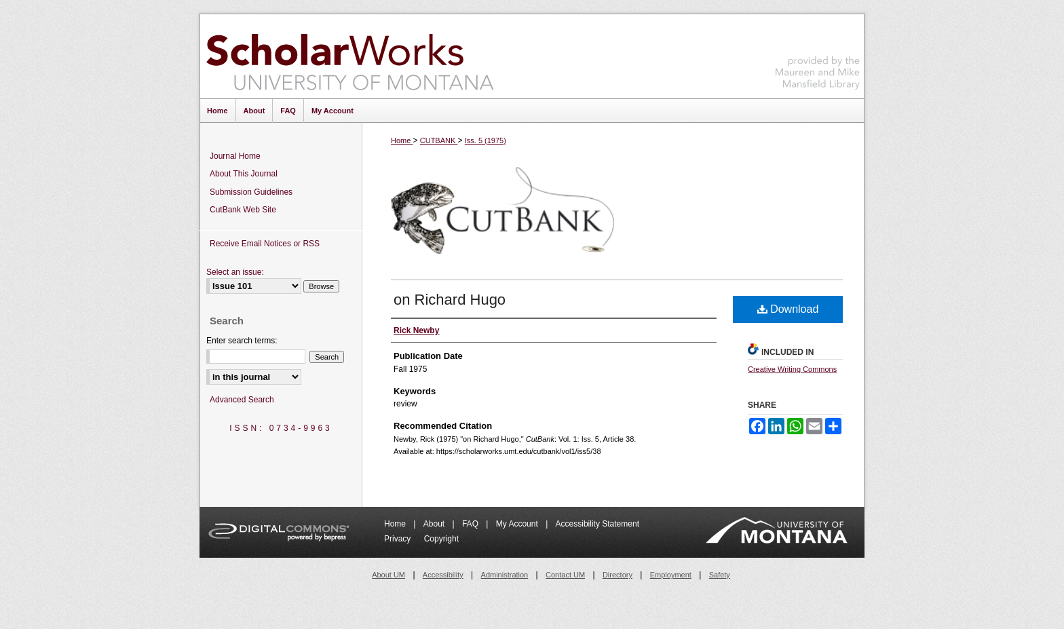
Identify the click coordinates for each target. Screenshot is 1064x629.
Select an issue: (235, 272)
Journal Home (235, 156)
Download (788, 309)
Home (402, 140)
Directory (617, 575)
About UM (388, 575)
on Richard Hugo (450, 299)
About (435, 524)
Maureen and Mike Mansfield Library (818, 54)
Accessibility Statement (597, 524)
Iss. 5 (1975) (485, 140)
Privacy (398, 539)
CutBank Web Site (243, 209)
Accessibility (443, 575)
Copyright (441, 539)
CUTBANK (439, 140)
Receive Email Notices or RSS (265, 243)
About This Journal (244, 173)
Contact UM (565, 575)
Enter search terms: (242, 340)
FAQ (471, 524)
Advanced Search (242, 399)
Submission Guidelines (251, 192)
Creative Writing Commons (792, 369)
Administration (505, 575)
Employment (670, 575)
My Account (518, 524)
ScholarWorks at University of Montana (349, 56)
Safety (719, 575)
